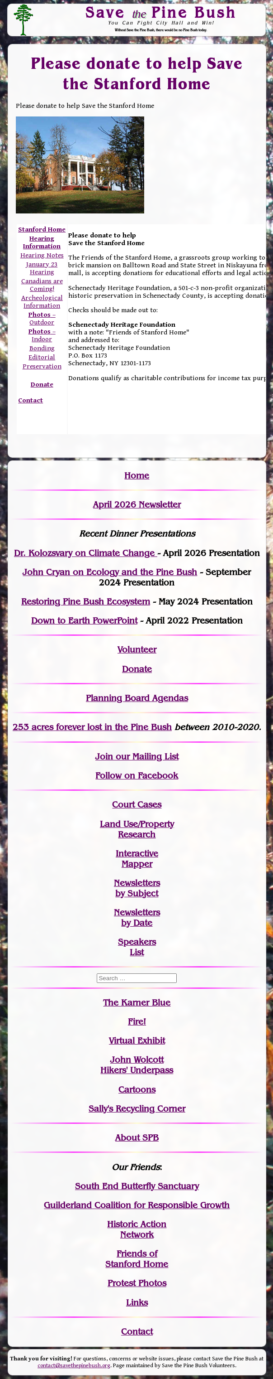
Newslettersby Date (137, 917)
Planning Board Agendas (137, 698)
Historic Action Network (136, 1229)
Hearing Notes (42, 255)
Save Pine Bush (161, 12)
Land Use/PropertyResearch (137, 829)
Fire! (137, 1021)
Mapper (137, 864)
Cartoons (136, 1089)
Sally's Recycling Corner (137, 1108)
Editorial (41, 357)
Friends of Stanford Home (136, 1258)
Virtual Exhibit (137, 1040)
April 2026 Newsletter (137, 504)
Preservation (42, 366)
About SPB (137, 1137)
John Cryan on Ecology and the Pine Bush (110, 572)
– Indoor (42, 335)
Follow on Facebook (136, 775)
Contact (30, 400)
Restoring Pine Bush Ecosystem (85, 601)
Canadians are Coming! (42, 285)
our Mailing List (146, 756)
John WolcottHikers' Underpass (136, 1065)
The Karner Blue (136, 1002)
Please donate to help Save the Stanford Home (137, 73)
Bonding (42, 348)
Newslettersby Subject (137, 888)
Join (104, 756)
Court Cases (136, 804)
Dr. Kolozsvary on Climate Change (85, 553)
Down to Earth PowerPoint (84, 620)
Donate (137, 669)
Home (136, 475)
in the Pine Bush (119, 727)
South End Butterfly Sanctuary (137, 1186)
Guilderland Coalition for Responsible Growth (137, 1205)
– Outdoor (42, 318)
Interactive (137, 853)
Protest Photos (137, 1283)
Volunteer (137, 649)
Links (137, 1302)
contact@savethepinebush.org (74, 1365)
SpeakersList (137, 947)
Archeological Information (42, 302)
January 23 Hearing (41, 268)
